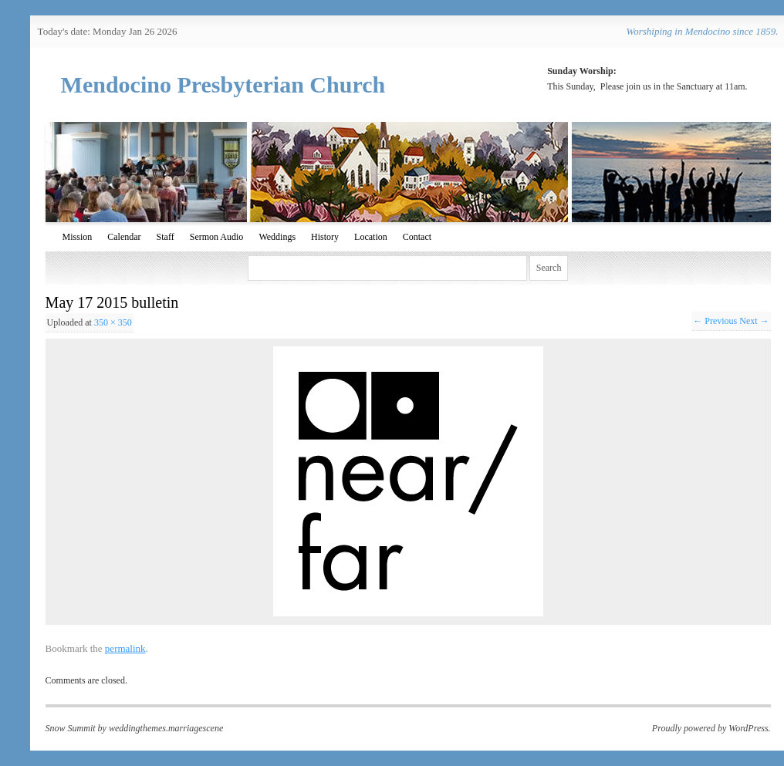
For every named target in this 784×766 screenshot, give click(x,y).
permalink (125, 648)
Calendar (123, 236)
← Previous (715, 321)
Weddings (277, 236)
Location (370, 236)
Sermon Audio (217, 236)
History (325, 236)
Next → (754, 321)
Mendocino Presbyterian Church (223, 84)
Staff (165, 236)
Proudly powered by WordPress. (711, 728)
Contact (417, 236)
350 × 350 (113, 322)
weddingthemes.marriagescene (166, 728)
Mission (78, 236)
